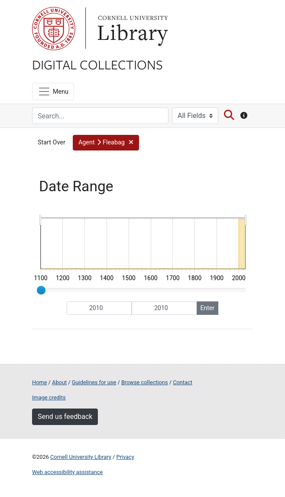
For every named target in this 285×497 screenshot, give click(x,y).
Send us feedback (65, 416)
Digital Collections (97, 64)
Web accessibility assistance (67, 472)
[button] (106, 142)
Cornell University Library (80, 457)
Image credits (49, 397)
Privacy (125, 457)
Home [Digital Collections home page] (39, 382)
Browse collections (144, 382)
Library (131, 28)
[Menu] (53, 91)
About (59, 382)
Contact (182, 382)
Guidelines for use (94, 382)
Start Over (51, 142)
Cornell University (53, 28)
